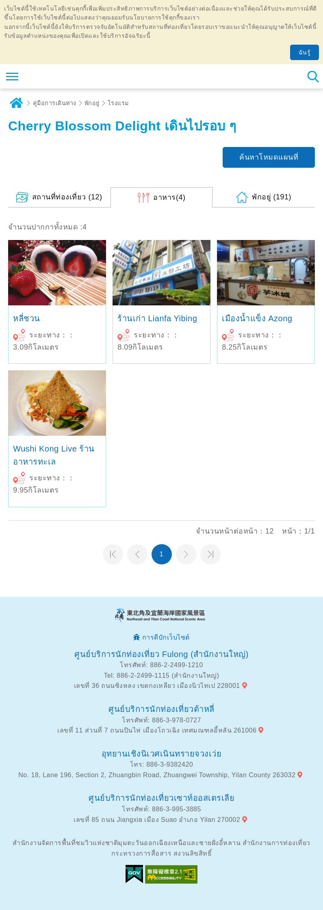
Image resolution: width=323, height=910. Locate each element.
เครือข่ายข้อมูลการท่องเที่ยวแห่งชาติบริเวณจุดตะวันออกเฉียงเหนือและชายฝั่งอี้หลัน (55, 76)
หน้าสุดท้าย (210, 554)
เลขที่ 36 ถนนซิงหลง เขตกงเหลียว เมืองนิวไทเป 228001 (157, 685)
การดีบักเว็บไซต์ (166, 637)
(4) (169, 197)
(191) (271, 197)
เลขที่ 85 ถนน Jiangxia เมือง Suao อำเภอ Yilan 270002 (157, 819)
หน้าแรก (113, 554)
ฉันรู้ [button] (305, 52)
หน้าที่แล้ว (137, 554)
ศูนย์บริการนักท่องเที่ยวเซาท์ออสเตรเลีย (161, 797)
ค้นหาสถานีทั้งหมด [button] (313, 76)
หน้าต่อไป (186, 554)
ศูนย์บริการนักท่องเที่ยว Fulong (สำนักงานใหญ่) (161, 654)
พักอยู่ (92, 103)
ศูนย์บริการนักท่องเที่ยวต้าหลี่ (161, 709)
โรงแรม (118, 103)
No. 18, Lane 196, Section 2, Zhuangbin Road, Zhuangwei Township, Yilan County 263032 (156, 775)
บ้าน (16, 103)
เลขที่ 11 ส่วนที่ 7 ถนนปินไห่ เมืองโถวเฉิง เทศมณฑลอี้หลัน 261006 (156, 730)
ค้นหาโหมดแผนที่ (268, 157)
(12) (67, 197)
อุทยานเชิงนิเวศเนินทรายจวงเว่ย (162, 753)
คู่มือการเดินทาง (54, 103)
